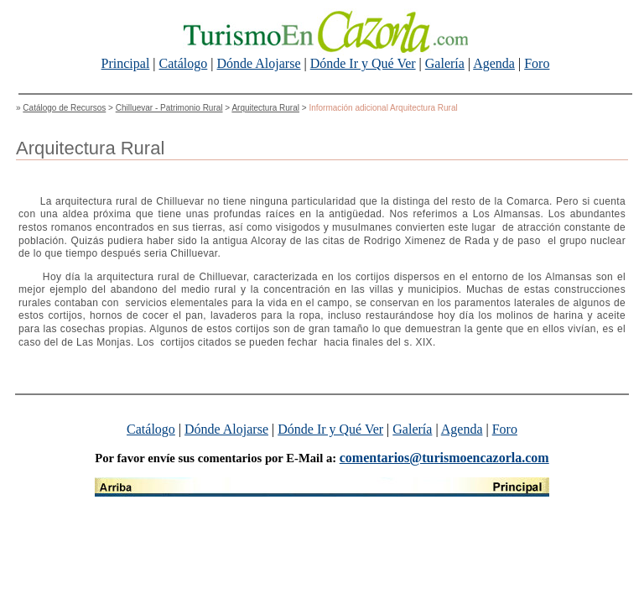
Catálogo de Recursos (64, 107)
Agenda (494, 63)
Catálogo (183, 63)
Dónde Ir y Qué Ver (363, 63)
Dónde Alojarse (259, 63)
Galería (445, 63)
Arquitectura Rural (265, 107)
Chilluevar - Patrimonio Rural (169, 107)
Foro (536, 63)
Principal (125, 63)
